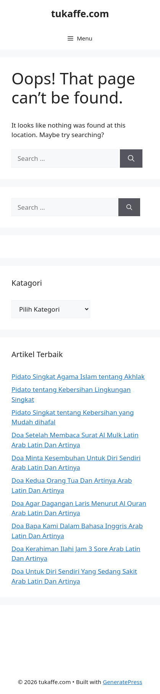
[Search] (131, 158)
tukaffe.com (80, 13)
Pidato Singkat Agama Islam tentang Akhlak (78, 376)
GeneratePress (122, 682)
